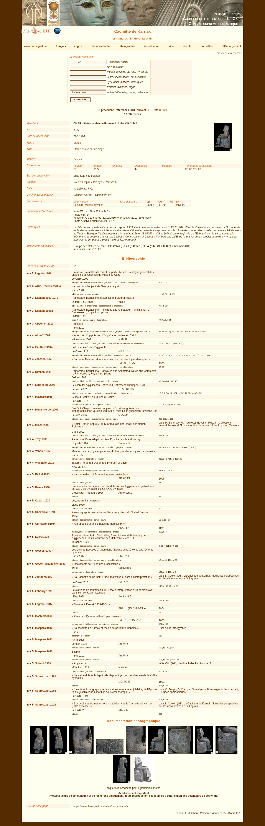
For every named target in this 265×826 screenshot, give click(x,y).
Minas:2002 (42, 426)
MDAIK (123, 683)
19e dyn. (98, 183)
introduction (152, 46)
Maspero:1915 (44, 398)
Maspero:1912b (44, 641)
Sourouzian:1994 (45, 692)
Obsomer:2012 (44, 325)
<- (106, 111)
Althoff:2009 (42, 336)
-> (143, 111)
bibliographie (127, 46)
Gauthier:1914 (44, 348)
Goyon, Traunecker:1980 (50, 565)
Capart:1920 (42, 502)
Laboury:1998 (43, 592)
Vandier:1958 (43, 452)
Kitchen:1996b (44, 312)
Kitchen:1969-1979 (46, 299)
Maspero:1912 (44, 629)
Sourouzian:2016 (45, 706)
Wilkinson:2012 (44, 464)
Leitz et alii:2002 (45, 386)
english (78, 46)
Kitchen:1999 (43, 373)
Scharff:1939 (43, 665)
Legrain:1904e (44, 605)
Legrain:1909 (43, 275)
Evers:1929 (42, 538)
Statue (77, 144)
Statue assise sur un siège (88, 150)
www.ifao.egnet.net (36, 46)
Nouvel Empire (82, 183)
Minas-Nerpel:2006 (46, 411)
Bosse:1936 (42, 489)
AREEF (123, 610)
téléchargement (231, 46)
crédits (187, 46)
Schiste (77, 161)
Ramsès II (111, 183)
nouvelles (206, 46)
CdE (121, 364)
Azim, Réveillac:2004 (48, 287)
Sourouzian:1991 (45, 678)
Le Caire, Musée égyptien (88, 206)
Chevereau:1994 (45, 513)
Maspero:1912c (44, 653)
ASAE (122, 529)
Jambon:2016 (43, 578)
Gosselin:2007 (44, 552)
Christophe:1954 (45, 525)
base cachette (101, 46)
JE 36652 (146, 235)
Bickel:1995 (42, 476)
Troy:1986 (41, 440)
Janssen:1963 (43, 360)
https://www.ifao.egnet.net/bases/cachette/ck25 (100, 807)
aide (171, 46)
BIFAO (122, 480)
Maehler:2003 (43, 617)
